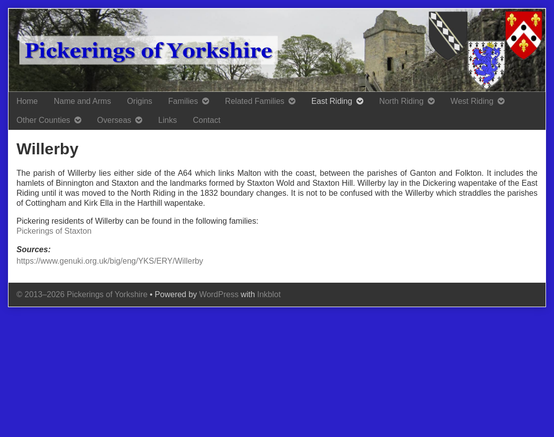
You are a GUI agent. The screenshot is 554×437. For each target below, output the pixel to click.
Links (167, 120)
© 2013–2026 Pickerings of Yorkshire (82, 294)
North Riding (401, 101)
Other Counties (43, 120)
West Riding (472, 101)
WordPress (219, 294)
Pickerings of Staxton (53, 231)
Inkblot (268, 294)
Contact (206, 120)
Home (27, 101)
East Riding (331, 101)
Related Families (254, 101)
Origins (139, 101)
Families (183, 101)
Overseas (114, 120)
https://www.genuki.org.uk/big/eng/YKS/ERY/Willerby (109, 261)
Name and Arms (82, 101)
